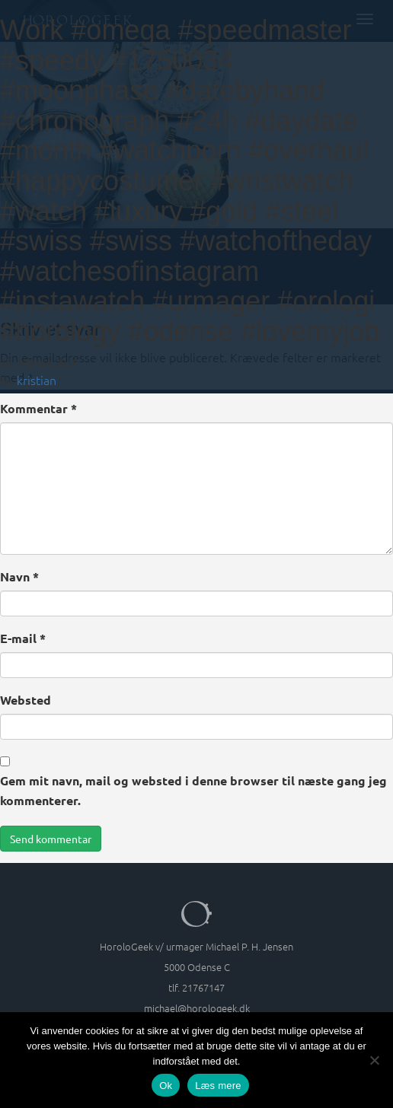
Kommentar (38, 408)
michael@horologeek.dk (197, 1008)
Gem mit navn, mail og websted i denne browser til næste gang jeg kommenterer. (193, 790)
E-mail (23, 638)
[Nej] (374, 1060)
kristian (36, 379)
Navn (19, 576)
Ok (165, 1085)
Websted (25, 700)
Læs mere (218, 1085)
